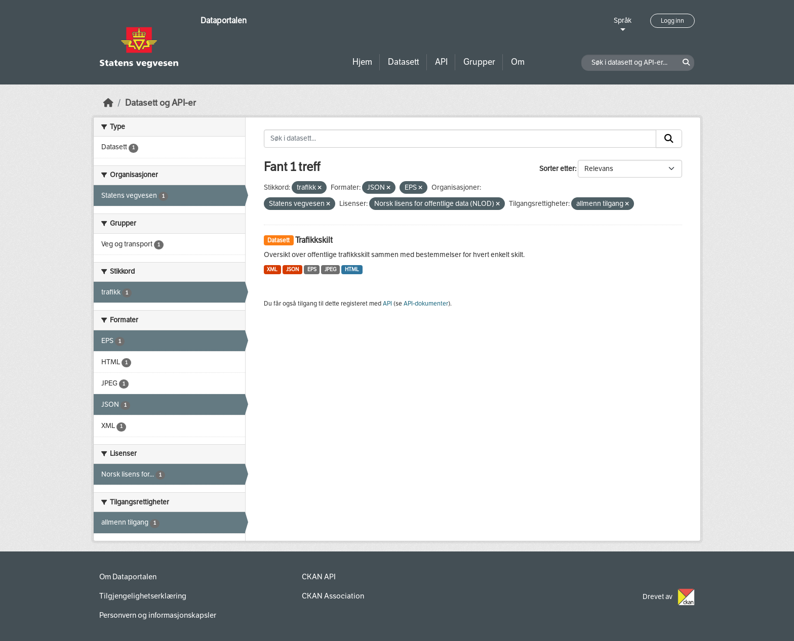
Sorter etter (557, 168)
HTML (352, 269)
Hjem (362, 62)
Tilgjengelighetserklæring (142, 596)
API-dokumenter (426, 303)
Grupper (479, 62)
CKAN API (319, 576)
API (441, 62)
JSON (292, 269)
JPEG (330, 269)
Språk (622, 20)
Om (518, 62)
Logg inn (672, 20)
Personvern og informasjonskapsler (157, 615)
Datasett (403, 62)
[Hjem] (108, 103)
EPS (311, 269)
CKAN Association (333, 596)
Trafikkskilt (314, 240)
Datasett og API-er (160, 103)
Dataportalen (224, 20)
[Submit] (669, 139)
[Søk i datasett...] (460, 139)
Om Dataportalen (127, 576)
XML (272, 269)
